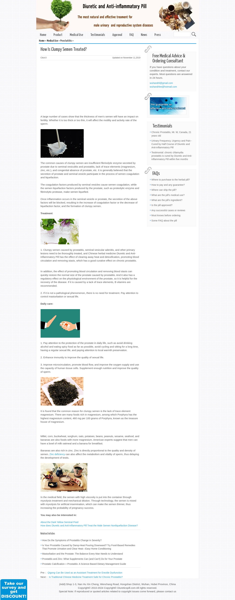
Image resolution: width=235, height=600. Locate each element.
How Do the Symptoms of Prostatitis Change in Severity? (72, 540)
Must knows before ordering (165, 215)
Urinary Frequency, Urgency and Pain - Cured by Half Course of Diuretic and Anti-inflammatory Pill (171, 144)
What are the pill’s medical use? (168, 195)
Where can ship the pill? (163, 190)
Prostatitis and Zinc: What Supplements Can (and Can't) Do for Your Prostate (82, 559)
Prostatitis (66, 40)
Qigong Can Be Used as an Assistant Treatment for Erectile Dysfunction (85, 572)
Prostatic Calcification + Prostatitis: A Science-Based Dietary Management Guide (84, 564)
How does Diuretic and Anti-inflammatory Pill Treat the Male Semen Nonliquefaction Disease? (89, 525)
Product (58, 35)
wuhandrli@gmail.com (161, 83)
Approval (117, 35)
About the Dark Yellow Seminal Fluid (60, 522)
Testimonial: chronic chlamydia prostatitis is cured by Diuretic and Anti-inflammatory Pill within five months (171, 156)
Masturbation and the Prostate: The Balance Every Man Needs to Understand (82, 553)
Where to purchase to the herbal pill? (170, 179)
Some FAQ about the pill (164, 220)
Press (157, 35)
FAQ (131, 35)
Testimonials (97, 35)
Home (43, 35)
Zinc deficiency (57, 454)
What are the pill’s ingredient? (166, 200)
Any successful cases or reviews (168, 210)
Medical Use (76, 35)
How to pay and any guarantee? (168, 185)
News (144, 35)
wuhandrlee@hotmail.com (163, 86)
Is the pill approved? (161, 205)
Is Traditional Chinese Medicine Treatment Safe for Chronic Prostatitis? (86, 577)
